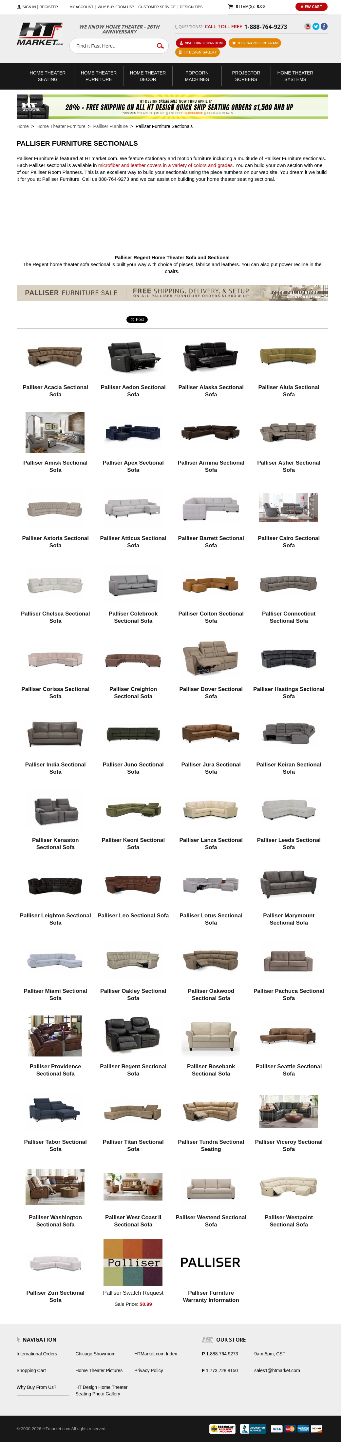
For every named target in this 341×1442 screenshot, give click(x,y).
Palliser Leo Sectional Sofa (133, 915)
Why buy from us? (116, 7)
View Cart (311, 7)
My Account (81, 7)
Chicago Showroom (96, 1353)
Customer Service (157, 7)
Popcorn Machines (197, 76)
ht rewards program (255, 43)
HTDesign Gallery (198, 52)
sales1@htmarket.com (277, 1370)
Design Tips (191, 7)
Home (23, 126)
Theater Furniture (99, 76)
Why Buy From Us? (36, 1387)
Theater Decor (148, 76)
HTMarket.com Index (156, 1353)
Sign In (29, 7)
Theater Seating (48, 76)
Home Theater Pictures (99, 1370)
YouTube (307, 26)
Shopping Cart (31, 1370)
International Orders (37, 1353)
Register (48, 7)
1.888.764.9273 (222, 1353)
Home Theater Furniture (61, 126)
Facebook (324, 26)
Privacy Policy (149, 1370)
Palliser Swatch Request (133, 1293)
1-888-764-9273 (265, 27)
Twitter (316, 26)
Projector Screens (246, 76)
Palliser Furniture (110, 126)
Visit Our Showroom (201, 43)
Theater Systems (295, 76)
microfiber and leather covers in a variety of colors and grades (165, 165)
